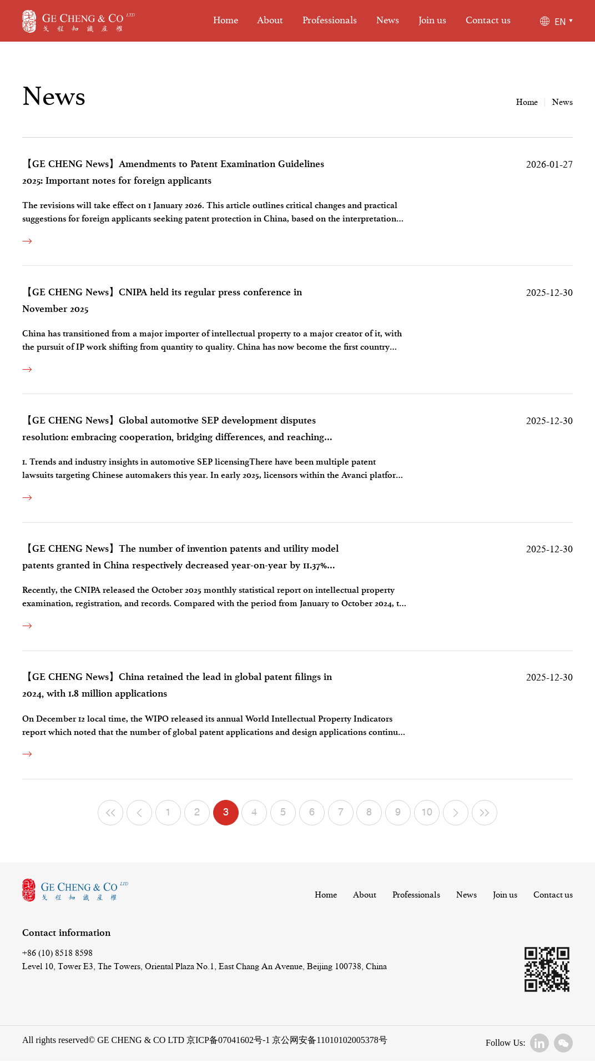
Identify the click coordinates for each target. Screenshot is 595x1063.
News (387, 20)
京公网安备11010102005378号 (328, 1040)
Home (225, 20)
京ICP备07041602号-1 (228, 1040)
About (270, 20)
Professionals (329, 20)
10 (426, 813)
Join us (432, 20)
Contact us (488, 20)
